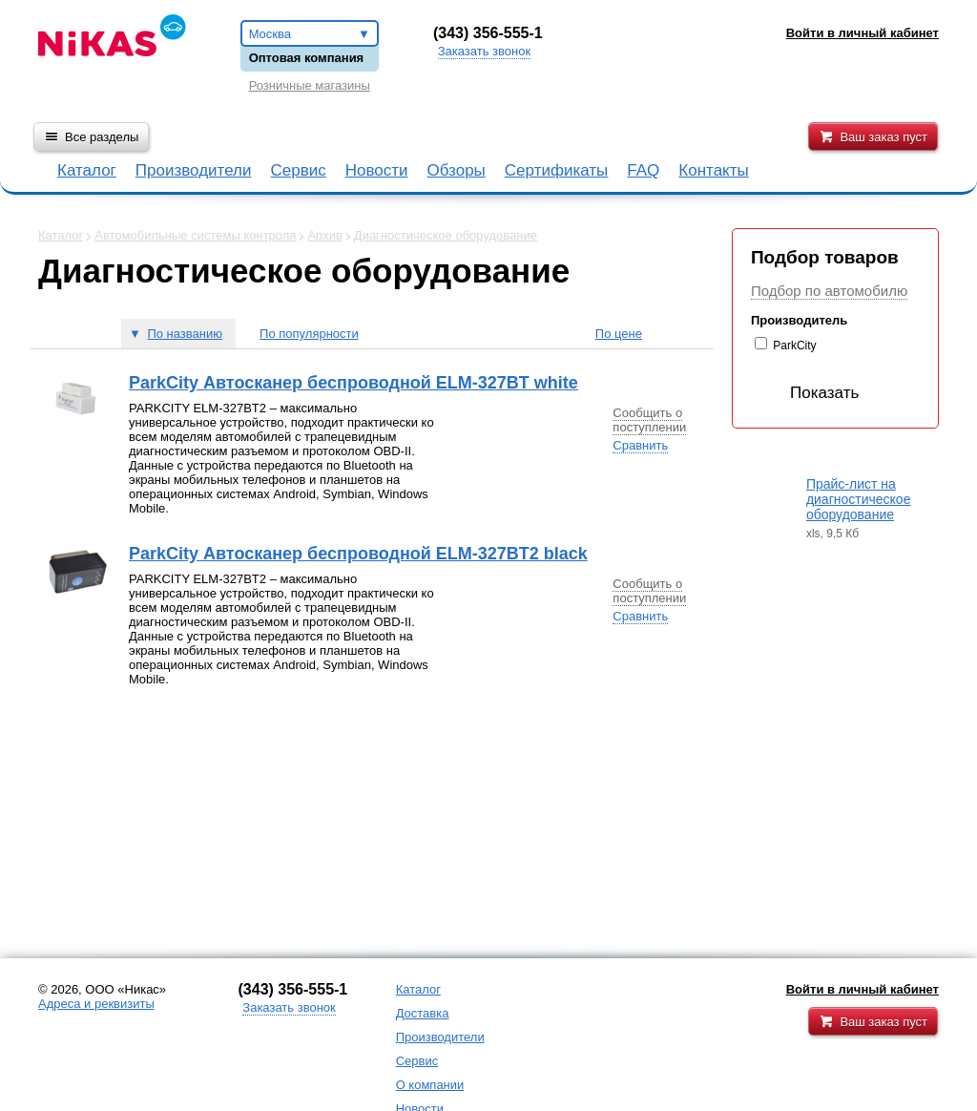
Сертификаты (556, 170)
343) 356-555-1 (490, 33)
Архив (324, 235)
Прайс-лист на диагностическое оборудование (858, 499)
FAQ (643, 170)
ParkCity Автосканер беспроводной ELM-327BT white (353, 382)
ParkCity (794, 345)
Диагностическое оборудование (445, 235)
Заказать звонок (484, 51)
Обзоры (456, 170)
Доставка (422, 1013)
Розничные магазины (309, 85)
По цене (618, 333)
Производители (193, 170)
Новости (376, 170)
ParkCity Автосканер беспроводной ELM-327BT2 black (358, 553)
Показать (809, 392)
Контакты (713, 170)
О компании (430, 1085)
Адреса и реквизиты (96, 1003)
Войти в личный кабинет (862, 989)
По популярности (309, 333)
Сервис (297, 170)
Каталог (86, 170)
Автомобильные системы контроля (195, 235)
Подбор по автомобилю (829, 291)
